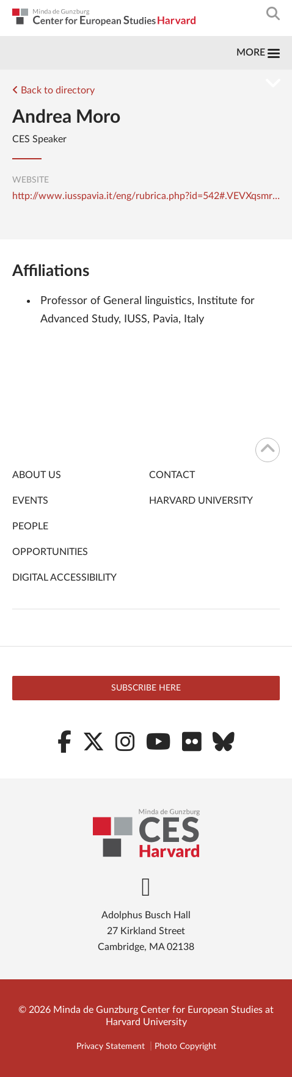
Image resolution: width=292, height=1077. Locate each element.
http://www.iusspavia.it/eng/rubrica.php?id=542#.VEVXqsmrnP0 (146, 196)
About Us (36, 475)
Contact (172, 475)
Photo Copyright (185, 1046)
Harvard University (201, 501)
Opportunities (50, 552)
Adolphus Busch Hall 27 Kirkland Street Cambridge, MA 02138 (146, 931)
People (30, 526)
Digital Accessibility (64, 577)
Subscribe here (146, 688)
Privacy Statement (110, 1046)
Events (30, 501)
